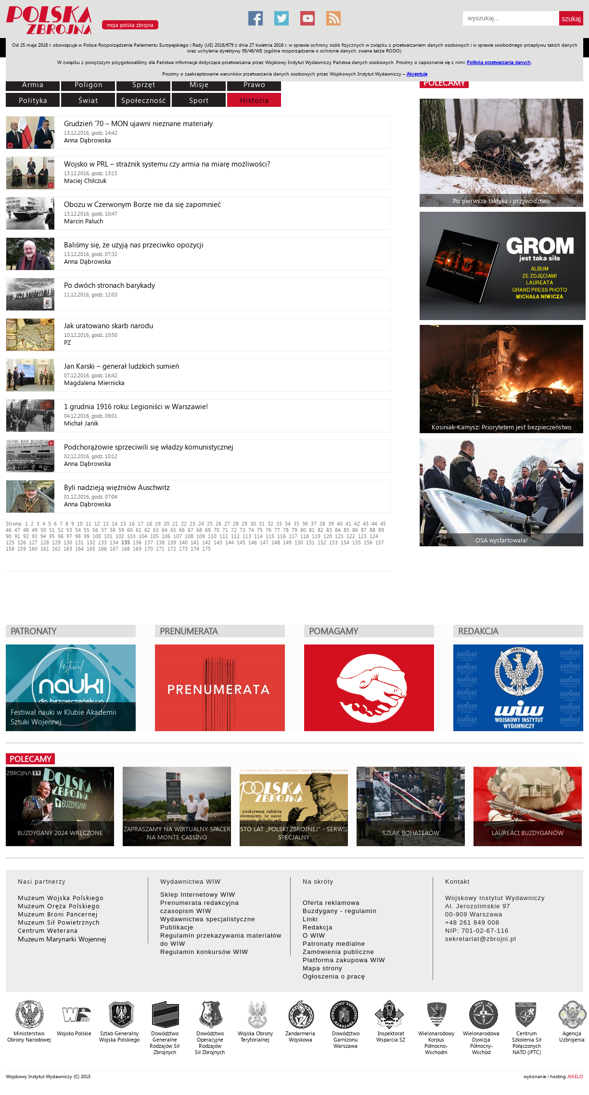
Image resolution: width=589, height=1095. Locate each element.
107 (177, 536)
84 (338, 530)
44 (374, 523)
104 (143, 536)
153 (333, 542)
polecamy (444, 82)
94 (43, 536)
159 (21, 548)
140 (183, 542)
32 (270, 523)
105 (154, 536)
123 (362, 536)
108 (189, 536)
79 (294, 530)
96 (61, 536)
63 (156, 530)
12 (97, 523)
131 (79, 542)
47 (17, 530)
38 (322, 523)
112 (235, 536)
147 (264, 542)
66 (182, 530)
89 (381, 530)
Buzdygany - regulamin (340, 911)
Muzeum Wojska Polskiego (61, 897)
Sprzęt (143, 84)
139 (171, 542)
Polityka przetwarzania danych (499, 62)
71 (225, 530)
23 (192, 523)
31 (262, 523)
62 (147, 530)
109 (200, 536)
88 (372, 530)
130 (68, 542)
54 (78, 530)
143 (218, 542)
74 (251, 530)
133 (102, 542)
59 (121, 530)
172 (171, 548)
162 (56, 548)
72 (234, 530)
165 (91, 548)
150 (298, 542)
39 (331, 523)
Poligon (88, 84)
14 (114, 523)
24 (201, 523)
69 (208, 530)
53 (69, 530)
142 (206, 542)
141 (195, 542)
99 (87, 536)
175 (206, 548)
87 (364, 530)
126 (21, 542)
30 (253, 523)
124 (374, 536)
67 (190, 530)
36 (305, 523)
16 (132, 523)
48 (26, 530)
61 (138, 530)
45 (383, 523)
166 (102, 548)
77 (277, 530)
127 (33, 542)
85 (346, 530)
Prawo (254, 84)
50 (43, 530)
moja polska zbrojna (130, 25)
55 (87, 530)
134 (114, 542)
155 (356, 542)
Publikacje (176, 927)
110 (212, 536)
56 (95, 530)
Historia (254, 100)
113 (247, 536)
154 (345, 542)
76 (268, 530)
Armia (33, 84)
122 (350, 536)
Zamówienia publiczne (338, 951)
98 (78, 536)
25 (210, 523)
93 (35, 536)
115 (270, 536)
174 (195, 548)
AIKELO (575, 1076)
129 (56, 542)
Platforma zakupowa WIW (344, 960)
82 (320, 530)
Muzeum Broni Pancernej (58, 914)
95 (52, 536)
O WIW (314, 935)
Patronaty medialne (334, 943)
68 (199, 530)
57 (104, 530)
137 (148, 542)
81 (312, 530)
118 (304, 536)
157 (379, 542)
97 (69, 536)
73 (242, 530)
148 (275, 542)
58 (112, 530)
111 (223, 536)
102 (119, 536)
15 (123, 523)
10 (80, 523)
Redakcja (318, 927)
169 (137, 548)
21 (175, 523)
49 (35, 530)
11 (88, 523)
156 (368, 542)
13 (106, 523)
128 (44, 542)
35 (296, 523)
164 (79, 548)
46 (9, 530)
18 (149, 523)
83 (329, 530)
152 (322, 542)
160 (33, 548)
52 (61, 530)
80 (303, 530)
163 (68, 548)
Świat (88, 100)
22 (184, 523)
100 (96, 536)
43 (366, 523)
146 (252, 542)
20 (166, 523)
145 (241, 542)
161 (44, 548)
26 (218, 523)
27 (227, 523)
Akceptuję (417, 74)
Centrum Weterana (48, 930)
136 (137, 542)
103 (131, 536)
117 (293, 536)
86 (355, 530)
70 (216, 530)
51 (52, 530)
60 (130, 530)
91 (17, 536)
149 (287, 542)
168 (125, 548)
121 (339, 536)
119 (316, 536)
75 (260, 530)
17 (140, 523)
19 (158, 523)
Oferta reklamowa (331, 902)
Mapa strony (323, 968)
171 (160, 548)
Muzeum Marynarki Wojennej (62, 938)
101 (108, 536)
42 (357, 523)
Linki (310, 919)
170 (148, 548)
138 (160, 542)
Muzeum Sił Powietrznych (59, 922)
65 (173, 530)
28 (236, 523)
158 (10, 548)
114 (258, 536)
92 (26, 536)
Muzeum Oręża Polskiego (59, 906)
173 (183, 548)
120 (327, 536)
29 (244, 523)
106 (166, 536)
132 (91, 542)
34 (288, 523)
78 (286, 530)
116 (281, 536)
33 (279, 523)
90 (9, 536)
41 (348, 523)
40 (340, 523)
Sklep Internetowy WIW (197, 894)
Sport (199, 100)
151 (310, 542)
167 (114, 548)
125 (10, 542)
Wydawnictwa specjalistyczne (207, 919)
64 (164, 530)
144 (229, 542)
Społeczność (143, 100)
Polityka (33, 100)
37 (314, 523)
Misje (199, 84)
